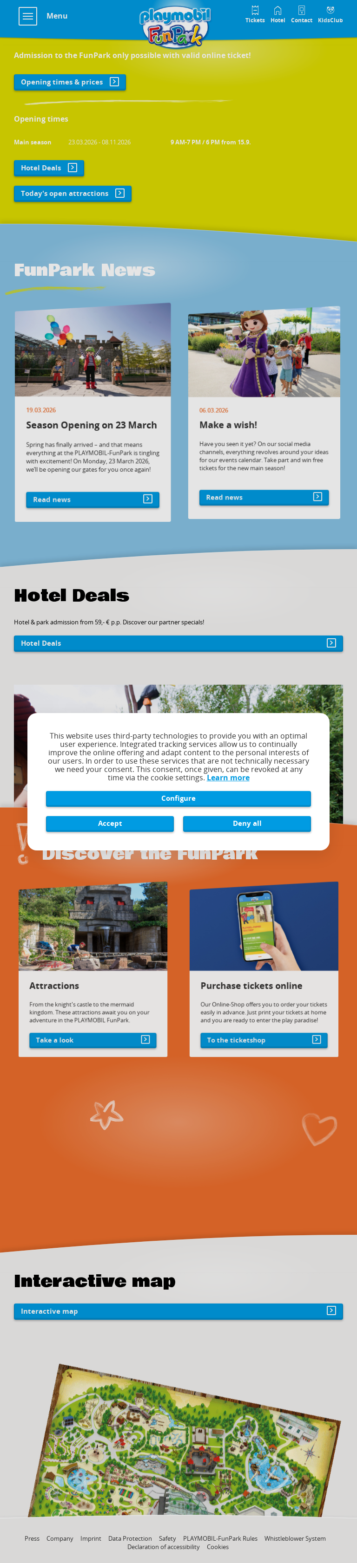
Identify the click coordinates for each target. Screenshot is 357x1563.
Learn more (228, 777)
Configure (178, 798)
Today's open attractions (64, 193)
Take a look (59, 1032)
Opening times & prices (62, 81)
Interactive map (49, 1311)
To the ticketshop (239, 1032)
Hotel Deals (41, 167)
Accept (110, 823)
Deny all (247, 823)
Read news (60, 484)
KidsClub (330, 20)
